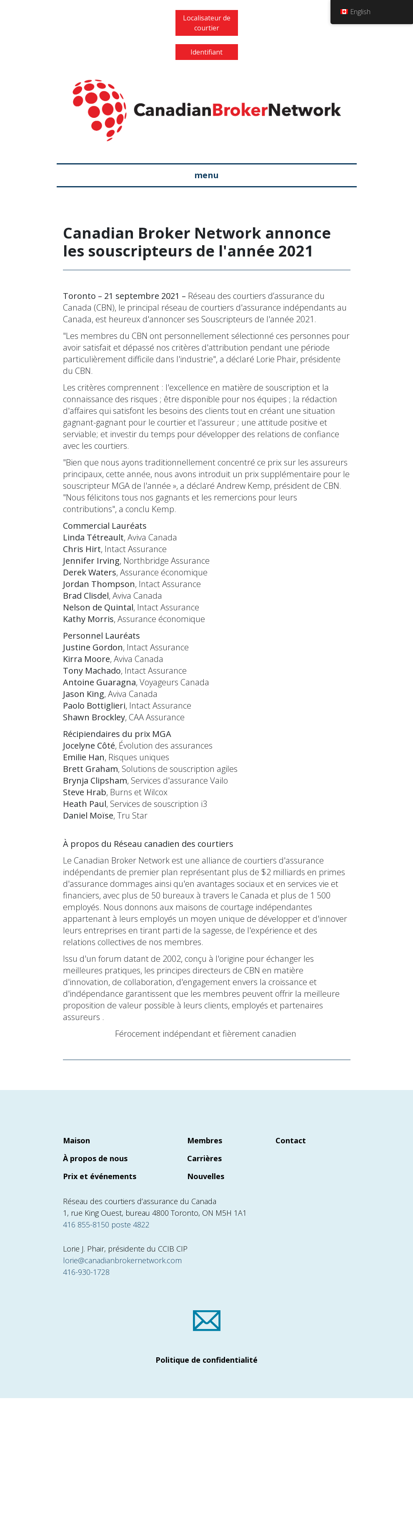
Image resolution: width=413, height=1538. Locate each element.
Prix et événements (99, 1176)
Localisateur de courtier (206, 22)
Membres (204, 1140)
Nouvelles (205, 1176)
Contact (290, 1140)
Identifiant (206, 52)
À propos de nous (95, 1158)
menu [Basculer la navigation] (206, 175)
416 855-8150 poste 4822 (106, 1224)
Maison (76, 1140)
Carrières (204, 1158)
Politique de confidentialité (206, 1360)
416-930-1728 (86, 1272)
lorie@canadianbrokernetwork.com (122, 1260)
